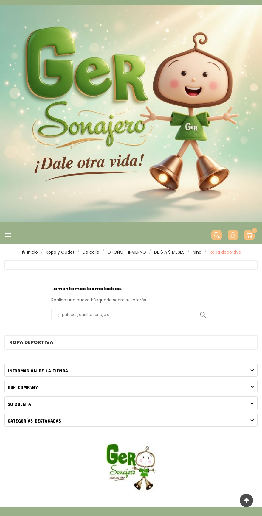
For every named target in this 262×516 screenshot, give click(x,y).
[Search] (203, 314)
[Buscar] (123, 314)
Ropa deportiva (31, 342)
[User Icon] (233, 235)
